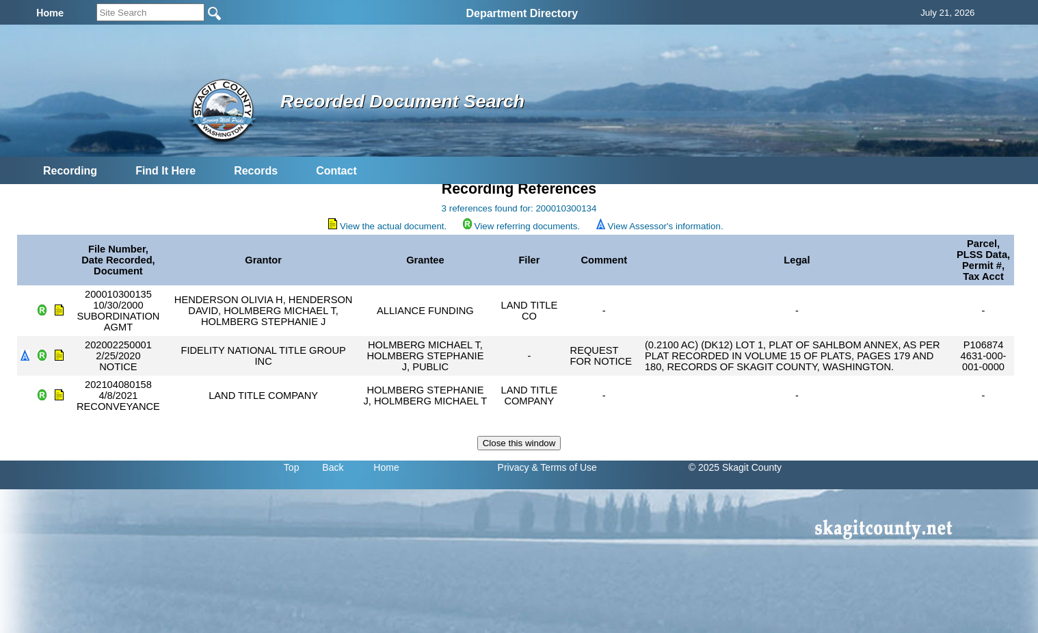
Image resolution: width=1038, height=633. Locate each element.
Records (256, 171)
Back (332, 467)
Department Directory (522, 13)
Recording (70, 171)
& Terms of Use (563, 467)
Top (292, 467)
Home (386, 467)
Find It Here (165, 171)
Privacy (513, 467)
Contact (336, 171)
